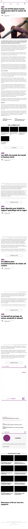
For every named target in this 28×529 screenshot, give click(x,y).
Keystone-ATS (7, 15)
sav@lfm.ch (14, 523)
